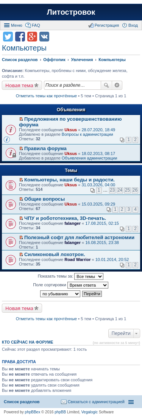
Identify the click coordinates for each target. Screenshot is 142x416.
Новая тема (19, 85)
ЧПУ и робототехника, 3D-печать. (65, 218)
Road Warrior (77, 259)
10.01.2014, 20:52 (112, 259)
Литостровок (71, 12)
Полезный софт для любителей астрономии (79, 237)
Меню (16, 25)
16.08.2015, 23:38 (102, 242)
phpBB (60, 412)
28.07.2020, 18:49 (98, 129)
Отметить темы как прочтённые (46, 96)
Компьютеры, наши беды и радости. (69, 180)
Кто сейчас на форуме (27, 342)
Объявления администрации (89, 158)
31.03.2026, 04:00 (98, 185)
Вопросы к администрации (87, 134)
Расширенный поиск (117, 85)
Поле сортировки (70, 285)
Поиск (106, 85)
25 (127, 190)
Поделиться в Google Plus (32, 36)
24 (119, 190)
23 (112, 190)
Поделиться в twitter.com (8, 36)
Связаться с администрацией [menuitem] (96, 401)
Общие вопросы (44, 199)
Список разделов (22, 401)
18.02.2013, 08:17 (98, 153)
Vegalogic (89, 412)
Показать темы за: (71, 276)
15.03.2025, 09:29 (98, 204)
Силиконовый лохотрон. (54, 254)
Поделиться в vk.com (44, 36)
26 (135, 190)
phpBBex (33, 412)
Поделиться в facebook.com (20, 36)
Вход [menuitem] (133, 25)
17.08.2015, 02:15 (102, 223)
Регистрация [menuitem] (107, 25)
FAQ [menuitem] (36, 25)
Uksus (70, 129)
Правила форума (45, 148)
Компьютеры (24, 48)
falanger (72, 223)
